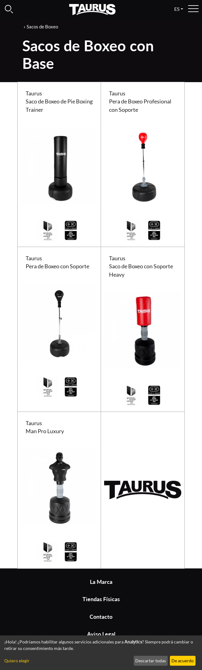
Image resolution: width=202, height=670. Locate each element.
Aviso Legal (101, 634)
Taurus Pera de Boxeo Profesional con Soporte (140, 101)
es (176, 9)
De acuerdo (182, 660)
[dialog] (101, 652)
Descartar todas (150, 660)
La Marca (101, 582)
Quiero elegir (17, 660)
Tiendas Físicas (101, 599)
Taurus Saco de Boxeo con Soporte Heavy (141, 266)
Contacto (101, 616)
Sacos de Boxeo (42, 26)
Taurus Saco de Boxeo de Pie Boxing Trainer (59, 101)
